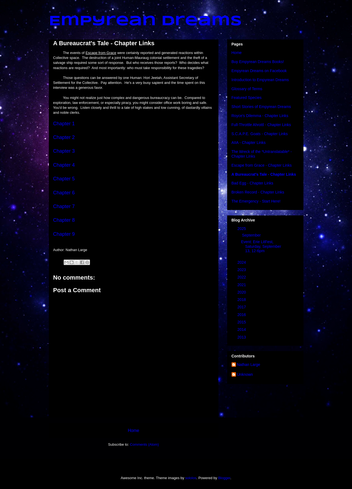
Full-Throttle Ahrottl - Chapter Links (261, 125)
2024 (242, 262)
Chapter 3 (64, 151)
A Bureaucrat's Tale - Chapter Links (264, 174)
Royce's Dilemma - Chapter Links (260, 115)
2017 (242, 307)
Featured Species (247, 97)
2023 (242, 270)
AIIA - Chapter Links (249, 142)
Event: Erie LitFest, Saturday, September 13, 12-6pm (261, 246)
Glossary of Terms (247, 89)
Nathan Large (248, 364)
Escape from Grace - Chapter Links (262, 165)
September (252, 235)
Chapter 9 (64, 234)
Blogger (224, 478)
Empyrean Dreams (145, 21)
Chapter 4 (64, 165)
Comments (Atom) (144, 444)
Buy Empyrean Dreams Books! (258, 61)
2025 (242, 228)
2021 (242, 285)
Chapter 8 (64, 220)
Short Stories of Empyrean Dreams (261, 106)
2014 (242, 329)
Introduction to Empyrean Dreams (260, 80)
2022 (242, 277)
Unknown (245, 374)
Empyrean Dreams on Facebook (259, 71)
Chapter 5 (64, 178)
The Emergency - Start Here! (256, 201)
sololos (190, 478)
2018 (242, 299)
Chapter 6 (64, 192)
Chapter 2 (64, 137)
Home (133, 430)
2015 (242, 322)
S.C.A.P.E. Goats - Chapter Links (260, 134)
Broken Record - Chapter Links (258, 192)
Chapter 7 (64, 206)
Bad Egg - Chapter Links (253, 183)
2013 (242, 337)
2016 (242, 314)
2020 (242, 292)
